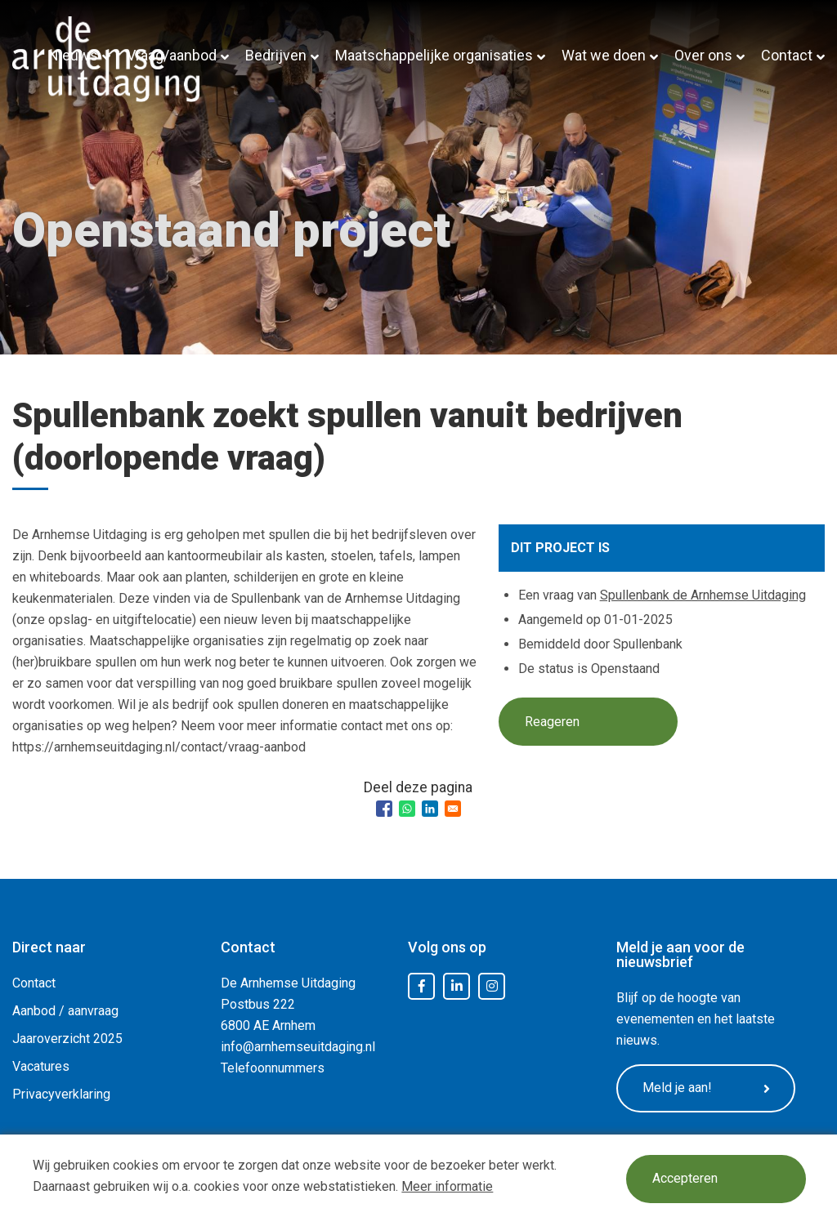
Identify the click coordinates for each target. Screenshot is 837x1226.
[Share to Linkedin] (430, 808)
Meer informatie (447, 1186)
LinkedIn (457, 986)
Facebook (421, 986)
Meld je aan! (706, 1088)
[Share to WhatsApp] (407, 808)
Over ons (703, 55)
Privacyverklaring (61, 1094)
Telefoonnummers (273, 1068)
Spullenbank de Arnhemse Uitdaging (703, 595)
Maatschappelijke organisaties (434, 55)
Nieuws (73, 55)
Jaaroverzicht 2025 (67, 1038)
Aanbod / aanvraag (65, 1011)
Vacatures (40, 1066)
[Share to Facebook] (384, 808)
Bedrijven (276, 55)
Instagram (492, 986)
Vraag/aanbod (172, 55)
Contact (786, 55)
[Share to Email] (453, 808)
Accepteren (685, 1179)
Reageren (552, 721)
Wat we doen (604, 55)
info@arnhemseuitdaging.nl (298, 1046)
